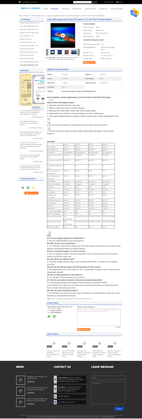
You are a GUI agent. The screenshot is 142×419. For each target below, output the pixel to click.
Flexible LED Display (26, 49)
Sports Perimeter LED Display (28, 62)
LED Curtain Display (25, 55)
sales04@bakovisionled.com (30, 2)
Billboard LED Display (26, 42)
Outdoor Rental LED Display (28, 23)
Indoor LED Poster (25, 36)
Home (45, 9)
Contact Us (103, 9)
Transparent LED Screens (27, 45)
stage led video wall (69, 298)
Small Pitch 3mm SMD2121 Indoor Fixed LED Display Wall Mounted (83, 353)
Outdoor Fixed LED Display (27, 32)
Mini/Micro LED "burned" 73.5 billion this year (37, 377)
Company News (117, 9)
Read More (31, 381)
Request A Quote (108, 2)
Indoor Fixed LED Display (38, 15)
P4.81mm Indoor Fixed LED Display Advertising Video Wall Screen (53, 353)
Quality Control (90, 9)
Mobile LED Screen (25, 58)
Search (94, 2)
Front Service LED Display (27, 52)
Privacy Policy (31, 417)
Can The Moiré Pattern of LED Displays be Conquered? (37, 388)
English (121, 2)
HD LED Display (24, 39)
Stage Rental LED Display (27, 29)
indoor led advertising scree (83, 298)
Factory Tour (77, 9)
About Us (65, 9)
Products (54, 9)
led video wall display (56, 298)
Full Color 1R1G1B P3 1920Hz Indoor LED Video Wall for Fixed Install (68, 353)
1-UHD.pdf (51, 100)
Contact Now (90, 62)
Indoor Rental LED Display (27, 26)
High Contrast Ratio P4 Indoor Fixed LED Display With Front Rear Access (114, 353)
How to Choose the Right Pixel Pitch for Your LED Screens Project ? (37, 400)
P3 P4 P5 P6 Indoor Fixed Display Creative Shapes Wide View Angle (99, 353)
